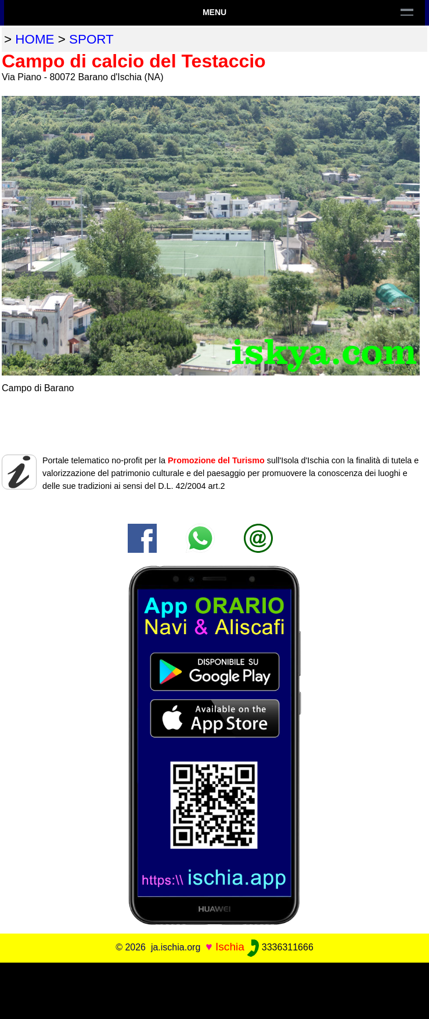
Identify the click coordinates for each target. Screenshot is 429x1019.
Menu (214, 12)
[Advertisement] (214, 989)
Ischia (229, 947)
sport (91, 39)
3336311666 (280, 947)
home (34, 39)
